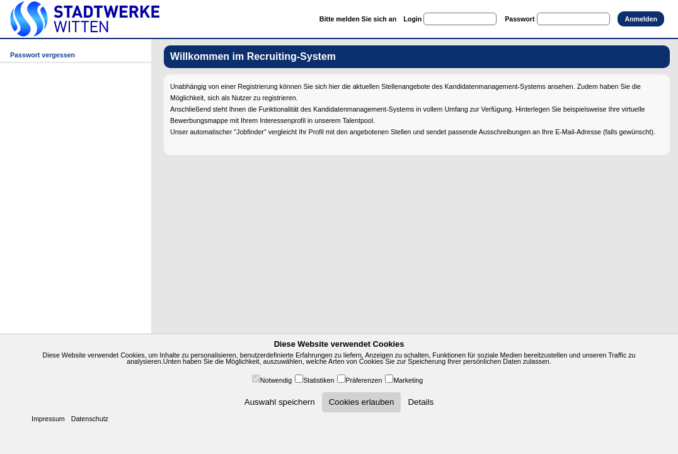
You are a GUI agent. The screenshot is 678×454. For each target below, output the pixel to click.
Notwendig (276, 380)
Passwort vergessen (42, 55)
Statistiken (318, 380)
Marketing (408, 380)
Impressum (48, 418)
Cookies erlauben (361, 402)
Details (421, 402)
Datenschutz (89, 418)
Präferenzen (363, 380)
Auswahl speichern (279, 402)
